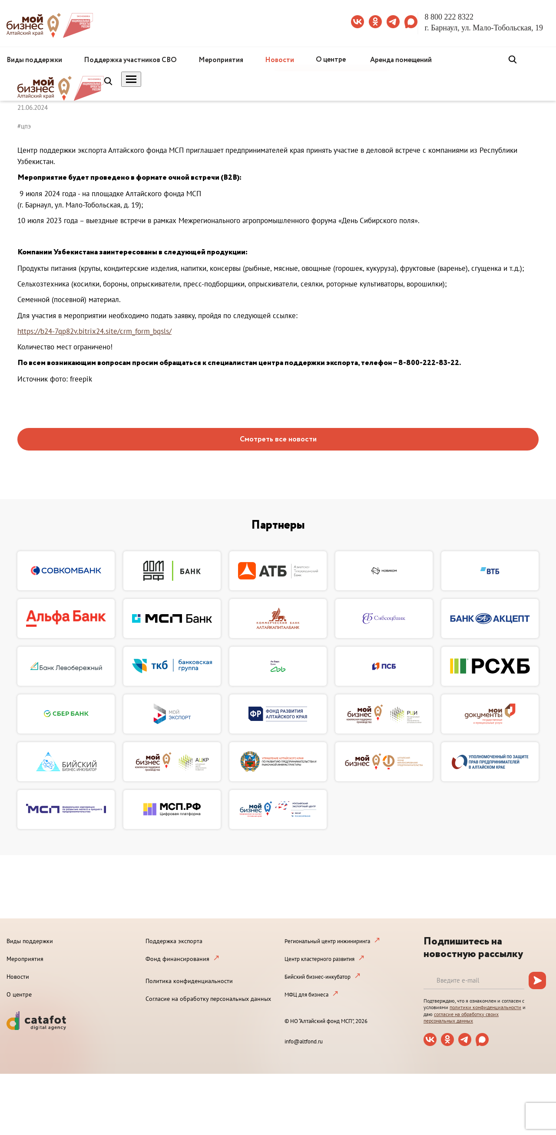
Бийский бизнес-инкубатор (318, 976)
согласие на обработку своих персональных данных (461, 1017)
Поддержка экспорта (174, 941)
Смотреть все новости (278, 439)
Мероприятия (221, 60)
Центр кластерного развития (319, 959)
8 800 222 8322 (449, 17)
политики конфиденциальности (485, 1007)
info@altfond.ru (304, 1041)
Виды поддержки (34, 60)
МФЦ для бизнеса (306, 994)
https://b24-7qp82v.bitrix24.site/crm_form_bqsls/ (94, 331)
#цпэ (24, 126)
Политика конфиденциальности (189, 981)
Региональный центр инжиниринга (327, 941)
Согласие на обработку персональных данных (208, 999)
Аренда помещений (401, 60)
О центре (331, 60)
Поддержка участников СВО (130, 60)
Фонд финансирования (177, 959)
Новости (279, 60)
